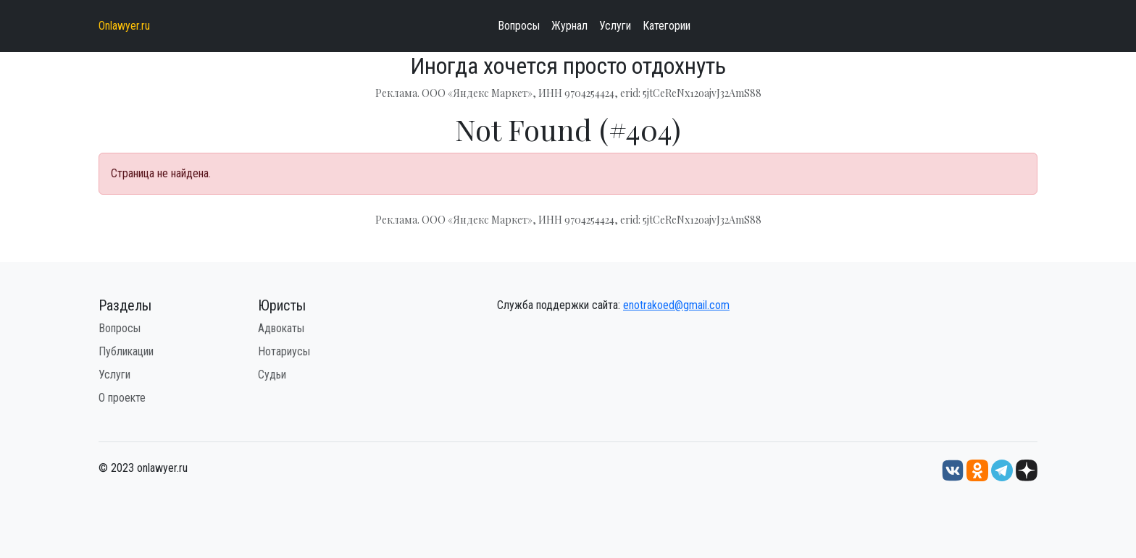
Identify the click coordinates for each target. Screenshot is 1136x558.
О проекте (122, 398)
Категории (666, 26)
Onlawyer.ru (124, 26)
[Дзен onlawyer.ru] (1026, 470)
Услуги (615, 26)
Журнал (569, 26)
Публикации (126, 351)
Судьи (272, 374)
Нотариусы (284, 351)
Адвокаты (281, 328)
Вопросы (519, 26)
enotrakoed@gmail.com (676, 305)
